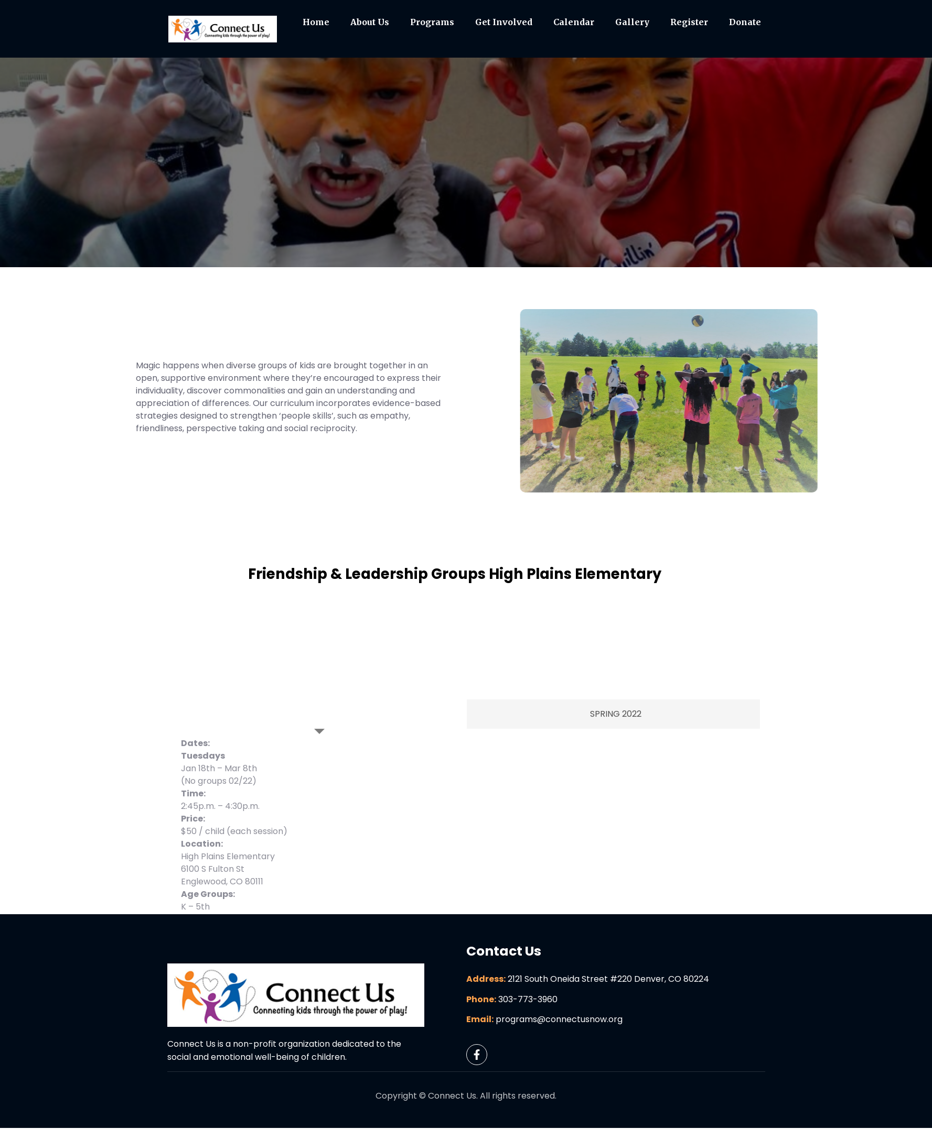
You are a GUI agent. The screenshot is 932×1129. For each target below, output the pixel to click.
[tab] (320, 813)
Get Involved (503, 22)
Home (316, 22)
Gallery (632, 22)
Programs (432, 22)
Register (689, 22)
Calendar (573, 22)
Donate (745, 22)
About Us (369, 22)
